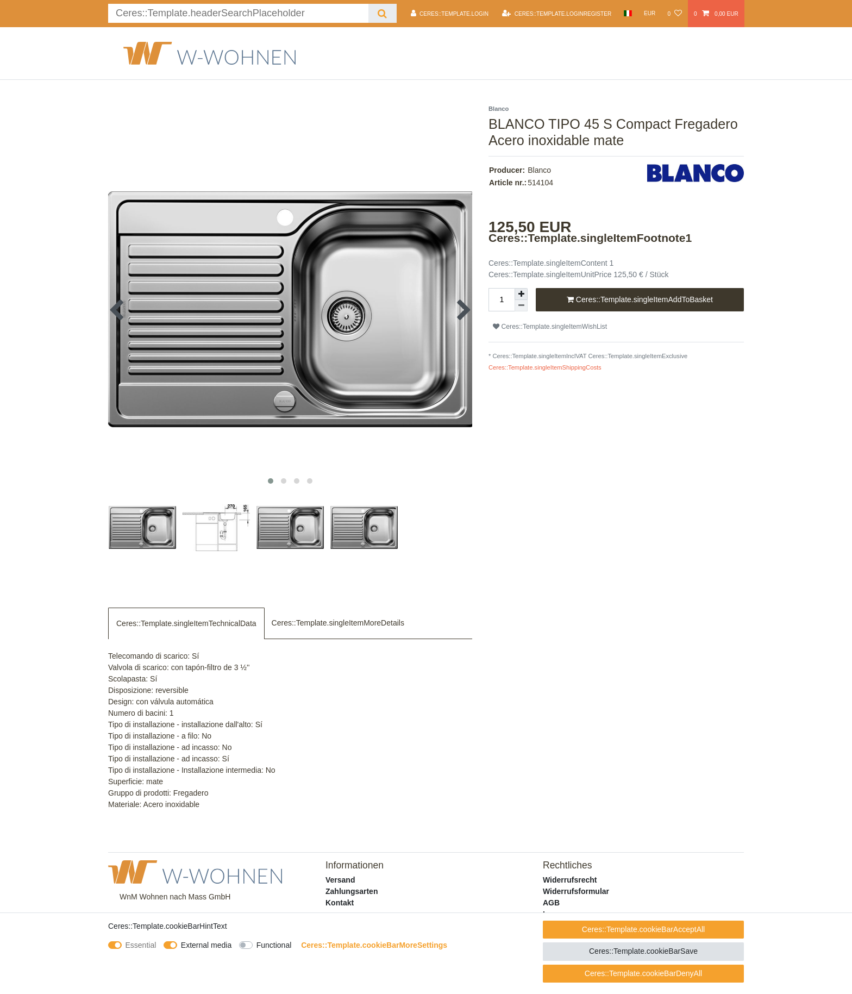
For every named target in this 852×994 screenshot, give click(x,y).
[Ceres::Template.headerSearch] (382, 13)
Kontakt (339, 902)
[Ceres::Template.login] (450, 13)
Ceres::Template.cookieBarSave (643, 951)
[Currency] (650, 13)
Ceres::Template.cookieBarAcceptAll (643, 929)
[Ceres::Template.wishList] (674, 13)
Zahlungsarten (351, 891)
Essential (141, 945)
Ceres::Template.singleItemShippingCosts (545, 367)
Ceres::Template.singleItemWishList (550, 326)
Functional (274, 945)
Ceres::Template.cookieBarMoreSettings (374, 945)
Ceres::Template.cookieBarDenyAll (643, 973)
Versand (340, 880)
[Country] (627, 13)
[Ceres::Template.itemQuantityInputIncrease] (521, 294)
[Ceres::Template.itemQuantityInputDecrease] (521, 305)
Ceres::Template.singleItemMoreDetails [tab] (338, 622)
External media (206, 945)
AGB (551, 902)
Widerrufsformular (576, 891)
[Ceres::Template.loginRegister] (556, 13)
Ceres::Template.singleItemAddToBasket (640, 300)
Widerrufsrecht (570, 880)
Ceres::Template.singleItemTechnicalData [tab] (186, 623)
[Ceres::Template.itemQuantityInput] (501, 299)
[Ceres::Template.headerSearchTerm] (238, 13)
